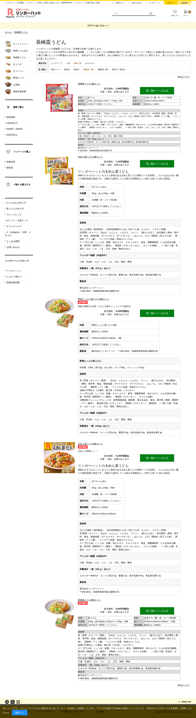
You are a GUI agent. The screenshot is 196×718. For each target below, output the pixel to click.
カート (187, 13)
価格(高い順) (103, 69)
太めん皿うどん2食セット (90, 157)
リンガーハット (154, 3)
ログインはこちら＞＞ (98, 25)
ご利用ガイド (119, 3)
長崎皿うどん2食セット (89, 83)
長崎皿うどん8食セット (89, 600)
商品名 (67, 69)
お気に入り (175, 15)
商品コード (55, 69)
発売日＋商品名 (118, 69)
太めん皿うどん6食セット (90, 444)
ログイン (170, 3)
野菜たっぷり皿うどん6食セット (94, 299)
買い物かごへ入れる (157, 90)
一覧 (68, 63)
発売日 (76, 69)
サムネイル (89, 63)
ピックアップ (56, 63)
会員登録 (184, 3)
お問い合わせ (136, 3)
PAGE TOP (186, 702)
